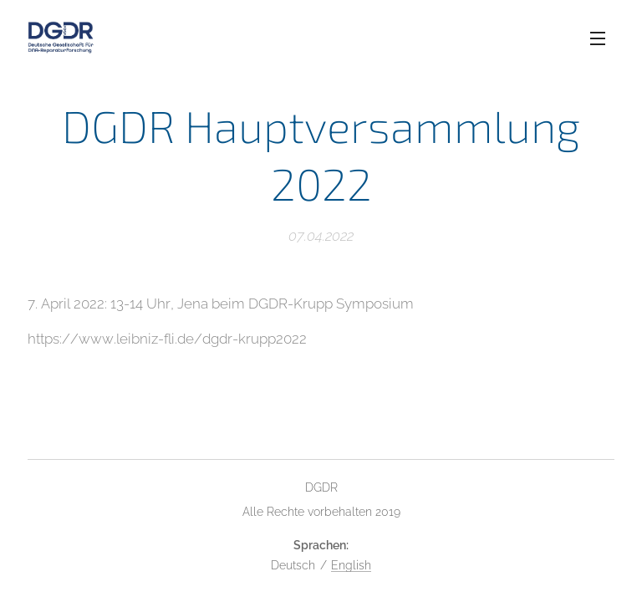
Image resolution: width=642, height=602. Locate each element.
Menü (597, 38)
